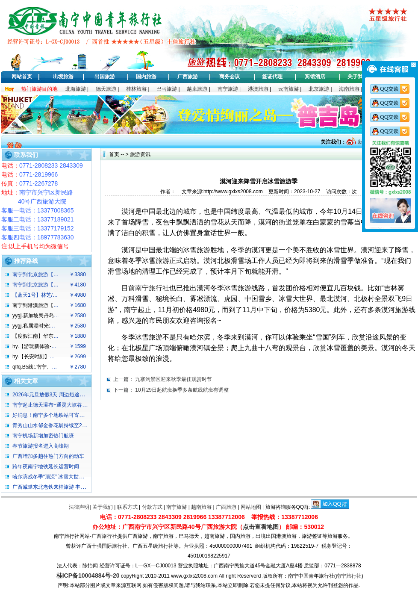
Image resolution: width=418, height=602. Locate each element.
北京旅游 (319, 89)
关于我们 (357, 77)
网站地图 (251, 507)
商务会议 (229, 77)
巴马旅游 (166, 89)
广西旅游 (187, 77)
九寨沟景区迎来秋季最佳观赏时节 (173, 379)
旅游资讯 (140, 154)
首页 (114, 154)
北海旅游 (75, 89)
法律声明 (79, 507)
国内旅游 (146, 77)
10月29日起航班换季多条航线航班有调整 (182, 390)
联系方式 (127, 507)
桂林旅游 (136, 89)
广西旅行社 (104, 536)
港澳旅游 (258, 89)
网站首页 (22, 77)
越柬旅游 (197, 89)
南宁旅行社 (349, 576)
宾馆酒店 (315, 77)
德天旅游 (106, 89)
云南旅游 (288, 89)
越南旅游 (201, 507)
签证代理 (272, 77)
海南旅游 (349, 89)
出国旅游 (104, 77)
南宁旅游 (228, 89)
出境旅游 (63, 77)
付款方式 (152, 507)
